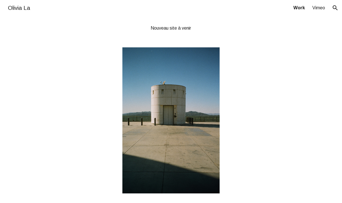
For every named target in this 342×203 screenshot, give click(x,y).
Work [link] (299, 7)
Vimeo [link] (318, 7)
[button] (335, 8)
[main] (171, 28)
